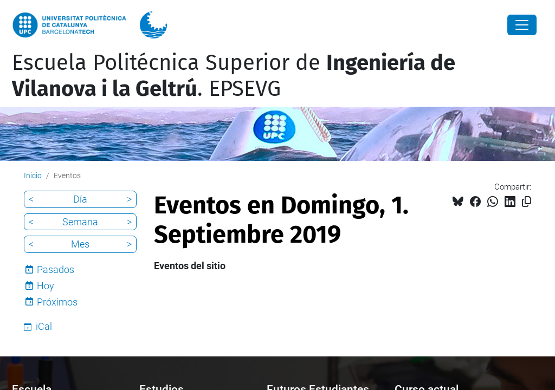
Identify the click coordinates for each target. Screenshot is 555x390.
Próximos (57, 302)
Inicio (33, 175)
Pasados (55, 269)
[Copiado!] (526, 202)
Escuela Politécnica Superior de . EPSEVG (233, 76)
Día (80, 199)
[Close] (522, 25)
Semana (80, 221)
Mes (80, 244)
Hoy (45, 285)
